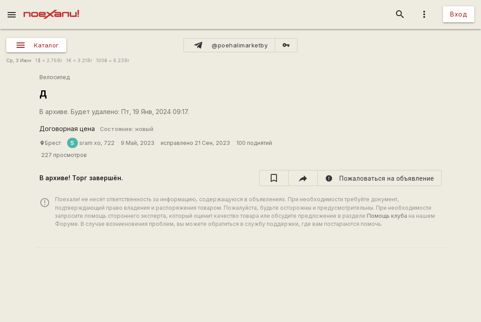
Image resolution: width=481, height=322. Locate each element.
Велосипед (54, 77)
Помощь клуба (387, 215)
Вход (458, 14)
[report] (380, 178)
